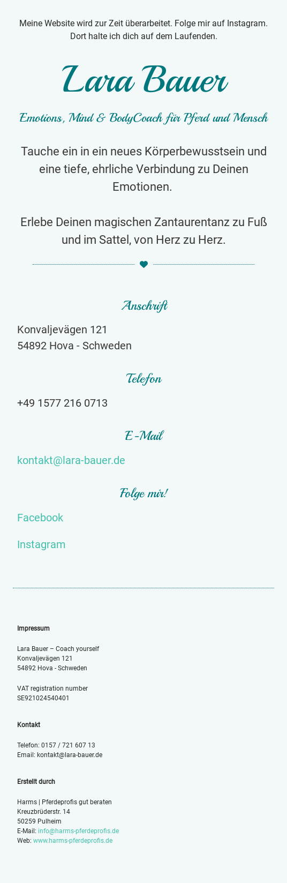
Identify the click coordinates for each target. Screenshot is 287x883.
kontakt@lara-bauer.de (71, 460)
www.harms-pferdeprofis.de (72, 840)
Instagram (41, 544)
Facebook (40, 517)
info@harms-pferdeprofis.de (78, 831)
